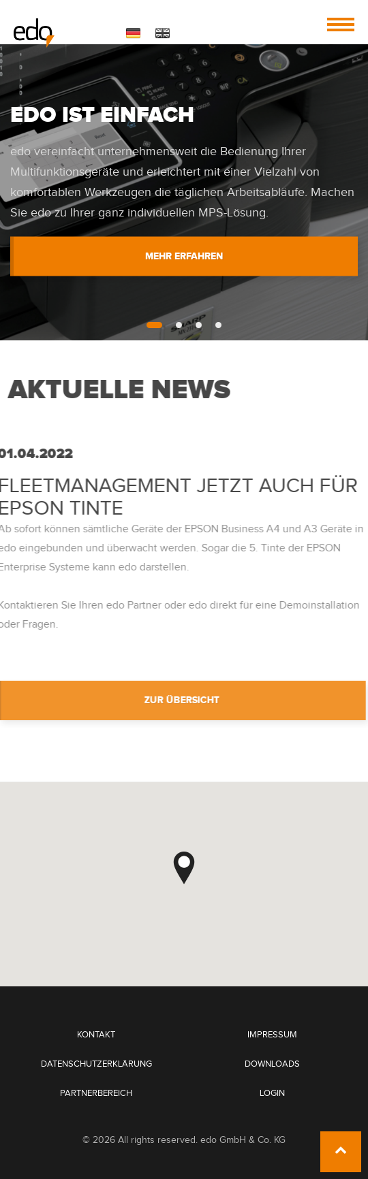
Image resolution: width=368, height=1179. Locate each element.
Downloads (272, 1064)
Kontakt (96, 1035)
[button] (184, 868)
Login (272, 1093)
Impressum (272, 1035)
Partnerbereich (96, 1093)
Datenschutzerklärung (96, 1064)
